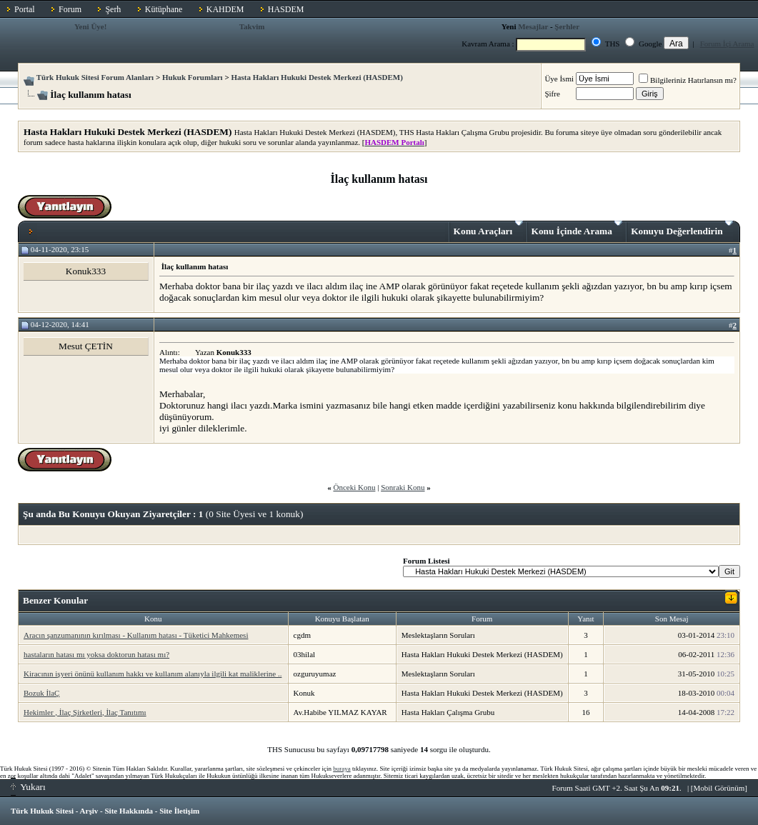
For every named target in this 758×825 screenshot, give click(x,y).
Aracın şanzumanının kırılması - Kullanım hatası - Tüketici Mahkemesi (136, 635)
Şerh (113, 9)
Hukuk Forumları (192, 77)
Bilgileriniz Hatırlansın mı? (688, 80)
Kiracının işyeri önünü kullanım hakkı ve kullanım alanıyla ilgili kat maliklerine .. (152, 673)
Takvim (252, 26)
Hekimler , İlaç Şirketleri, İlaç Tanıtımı (85, 712)
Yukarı (28, 786)
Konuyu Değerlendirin (682, 228)
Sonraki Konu (402, 487)
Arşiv (89, 810)
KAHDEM (225, 9)
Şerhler (566, 26)
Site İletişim (179, 810)
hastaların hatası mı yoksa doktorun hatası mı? (96, 654)
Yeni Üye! (90, 26)
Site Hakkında (128, 810)
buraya (342, 768)
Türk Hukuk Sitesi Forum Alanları (95, 77)
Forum (70, 9)
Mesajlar (533, 26)
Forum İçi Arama (727, 43)
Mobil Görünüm (719, 788)
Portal (24, 9)
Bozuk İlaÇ (41, 693)
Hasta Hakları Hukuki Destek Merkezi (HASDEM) (316, 77)
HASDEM (286, 9)
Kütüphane (164, 9)
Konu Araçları (488, 228)
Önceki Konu (354, 487)
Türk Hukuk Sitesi (42, 810)
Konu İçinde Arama (577, 228)
